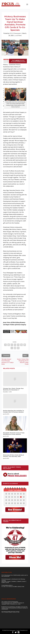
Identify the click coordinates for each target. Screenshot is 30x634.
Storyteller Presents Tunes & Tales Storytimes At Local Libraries (13, 433)
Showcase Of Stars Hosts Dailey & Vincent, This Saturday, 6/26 (13, 455)
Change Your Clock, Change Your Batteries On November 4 (13, 389)
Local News (18, 35)
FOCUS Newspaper (15, 33)
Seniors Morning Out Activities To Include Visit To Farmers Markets (13, 411)
